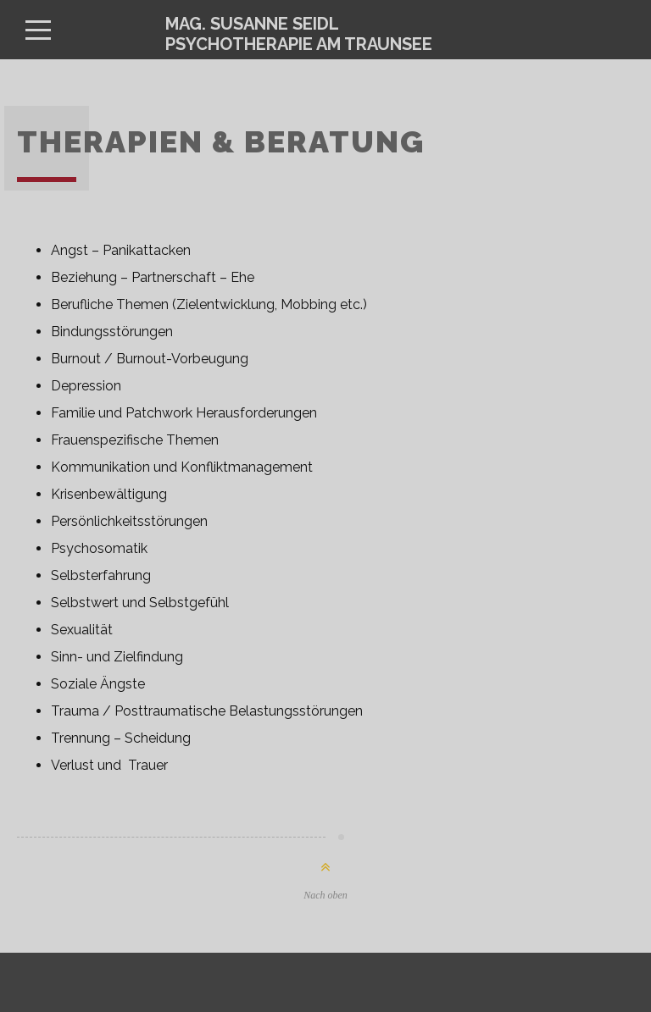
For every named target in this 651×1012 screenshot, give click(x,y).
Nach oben (325, 895)
